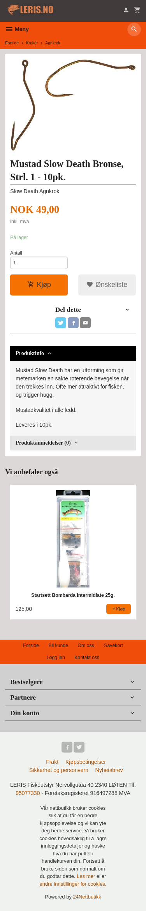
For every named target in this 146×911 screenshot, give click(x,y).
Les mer (87, 876)
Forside (12, 42)
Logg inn (56, 657)
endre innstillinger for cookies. (73, 884)
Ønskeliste (106, 284)
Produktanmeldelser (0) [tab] (43, 443)
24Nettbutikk (87, 897)
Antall (16, 253)
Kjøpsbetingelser (85, 762)
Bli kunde (58, 645)
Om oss (85, 645)
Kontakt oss (86, 657)
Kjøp (39, 284)
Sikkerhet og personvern (58, 770)
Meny (17, 29)
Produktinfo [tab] (30, 353)
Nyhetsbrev (109, 770)
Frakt (52, 762)
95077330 (28, 793)
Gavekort (113, 645)
